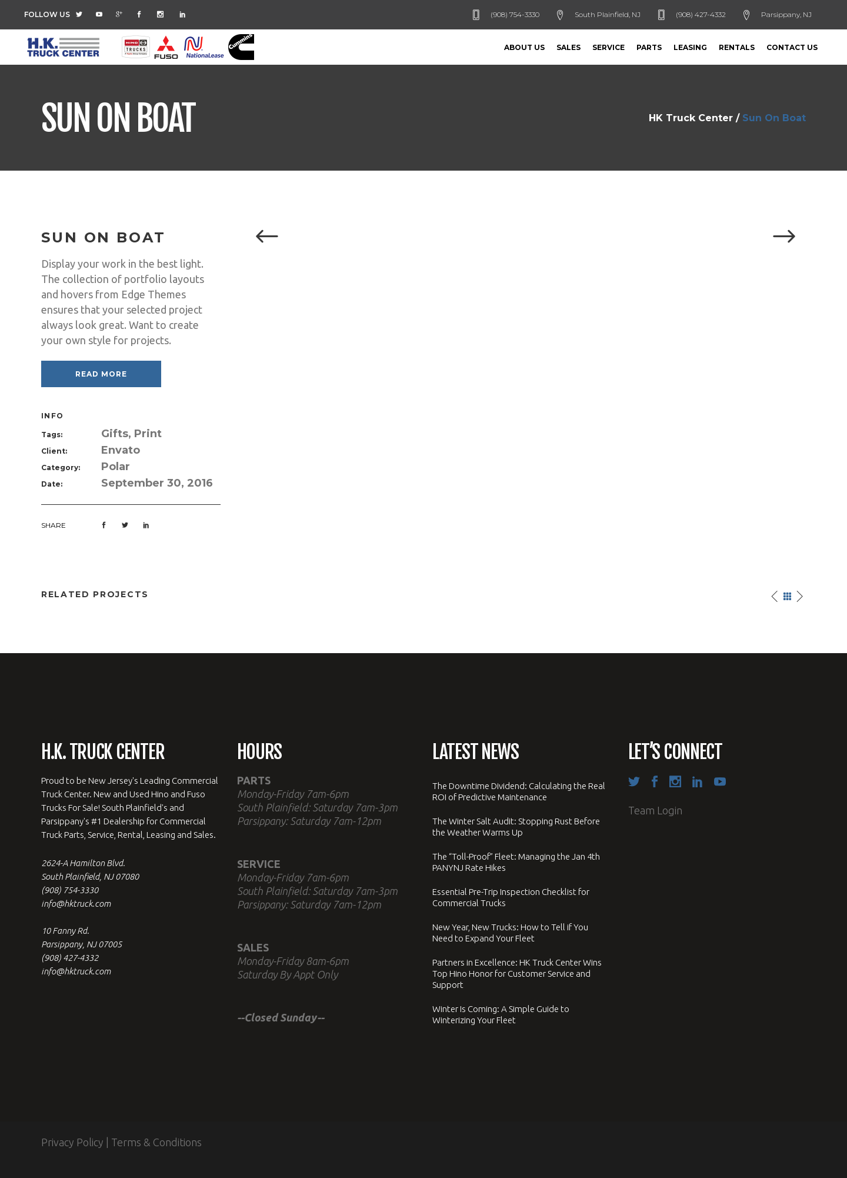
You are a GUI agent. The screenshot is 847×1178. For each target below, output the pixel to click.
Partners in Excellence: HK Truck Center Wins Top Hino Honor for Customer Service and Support (517, 973)
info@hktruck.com (76, 904)
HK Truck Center (691, 118)
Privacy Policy (72, 1142)
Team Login (655, 810)
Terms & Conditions (156, 1142)
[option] (525, 237)
